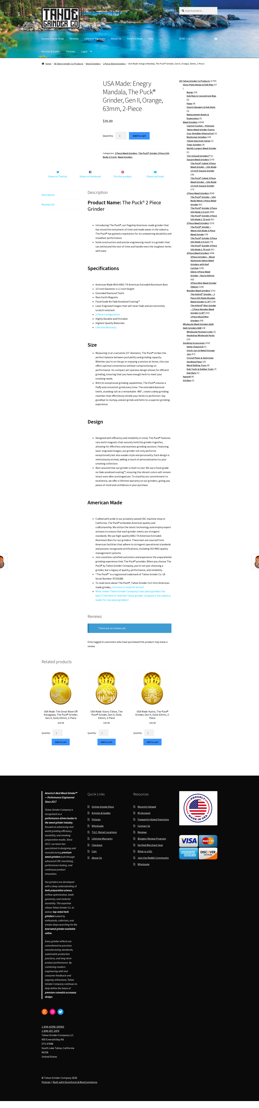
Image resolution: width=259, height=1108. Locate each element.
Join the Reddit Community (153, 864)
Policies (70, 51)
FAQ (150, 38)
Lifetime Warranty (94, 38)
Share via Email (155, 183)
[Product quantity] (121, 136)
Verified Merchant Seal (150, 852)
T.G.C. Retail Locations (104, 839)
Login (84, 51)
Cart (94, 858)
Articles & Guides (51, 51)
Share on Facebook (90, 183)
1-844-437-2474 (50, 1038)
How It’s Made (135, 38)
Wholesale (98, 832)
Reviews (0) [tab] (48, 211)
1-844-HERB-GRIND (53, 1033)
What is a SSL (145, 858)
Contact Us (144, 832)
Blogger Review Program (152, 845)
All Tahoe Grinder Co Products (68, 63)
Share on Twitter (57, 183)
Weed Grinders (93, 63)
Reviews (74, 38)
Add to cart (139, 135)
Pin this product (123, 183)
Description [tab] (48, 201)
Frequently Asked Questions (153, 826)
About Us (116, 38)
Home (48, 63)
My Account (144, 820)
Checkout (97, 852)
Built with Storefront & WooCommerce (75, 1089)
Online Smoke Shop (53, 38)
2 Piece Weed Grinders (114, 63)
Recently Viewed (147, 813)
